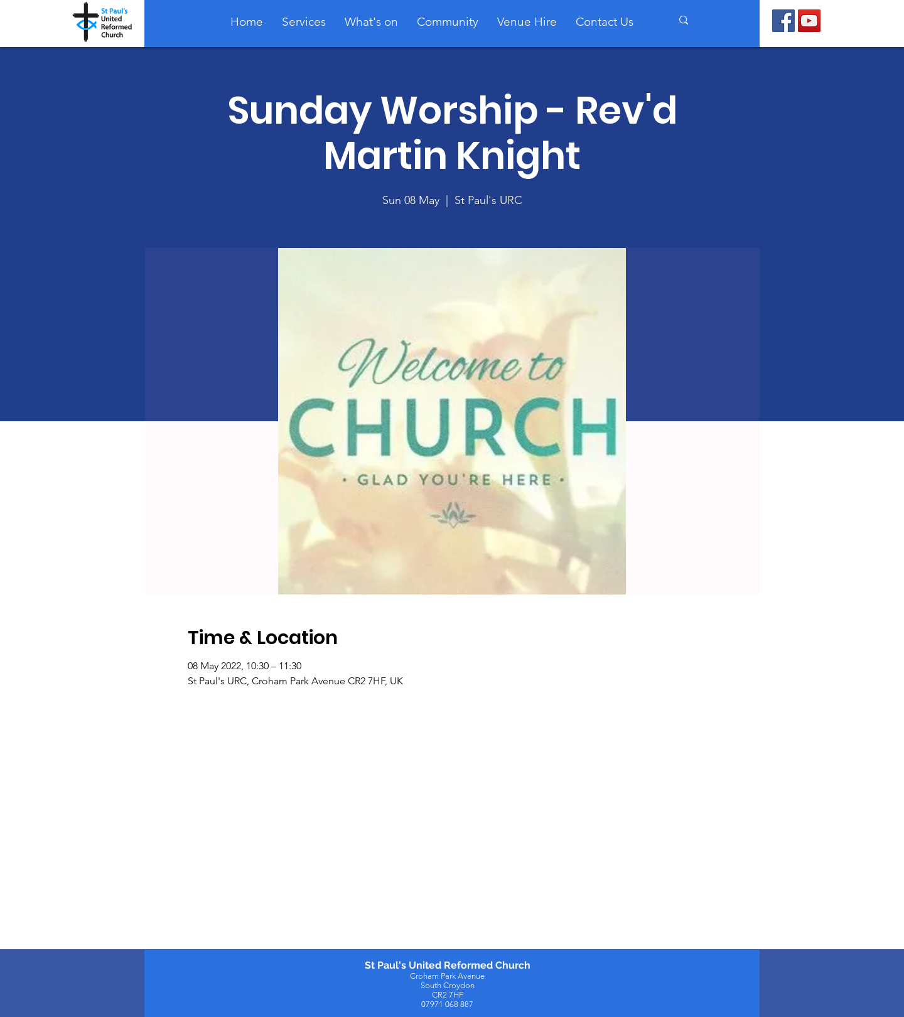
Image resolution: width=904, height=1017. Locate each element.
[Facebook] (783, 20)
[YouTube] (809, 20)
